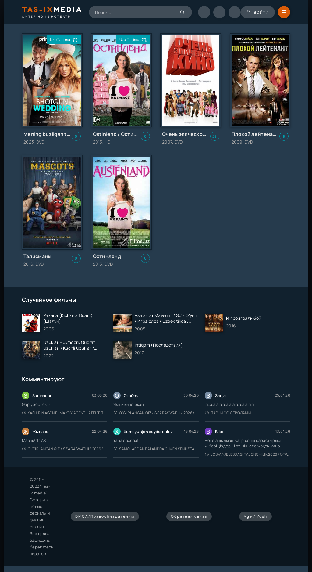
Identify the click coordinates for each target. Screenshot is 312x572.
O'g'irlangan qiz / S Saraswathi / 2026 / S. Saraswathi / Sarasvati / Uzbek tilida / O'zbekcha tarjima (156, 412)
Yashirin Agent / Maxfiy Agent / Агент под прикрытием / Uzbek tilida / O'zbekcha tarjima (64, 412)
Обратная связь (189, 516)
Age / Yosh (255, 516)
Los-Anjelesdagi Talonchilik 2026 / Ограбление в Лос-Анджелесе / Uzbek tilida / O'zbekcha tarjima (247, 454)
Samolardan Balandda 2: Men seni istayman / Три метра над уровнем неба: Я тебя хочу (156, 448)
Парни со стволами (228, 412)
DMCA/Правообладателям (104, 516)
